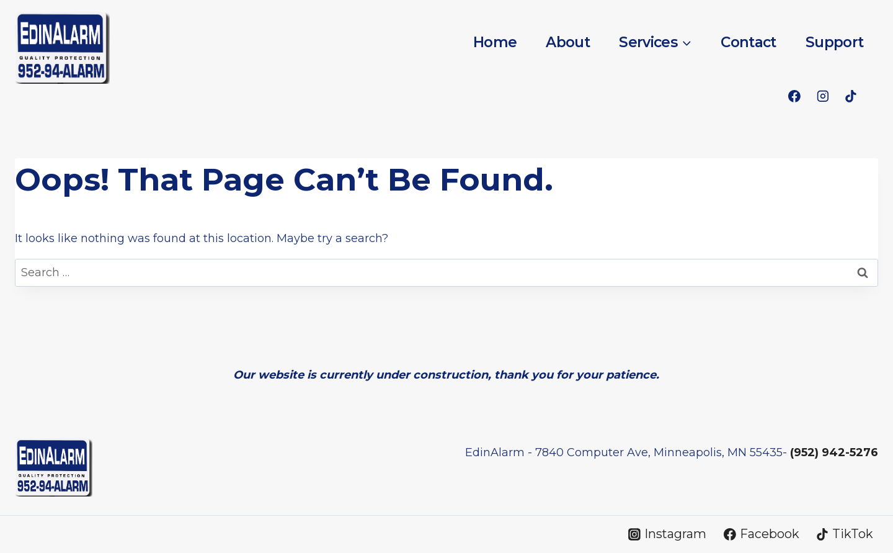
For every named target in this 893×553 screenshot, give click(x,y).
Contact (748, 42)
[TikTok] (850, 96)
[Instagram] (823, 96)
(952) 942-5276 (834, 452)
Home (495, 42)
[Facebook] (794, 96)
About (568, 42)
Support (835, 42)
